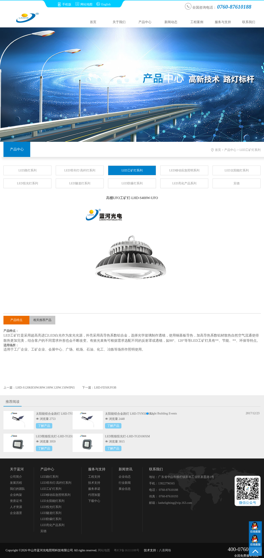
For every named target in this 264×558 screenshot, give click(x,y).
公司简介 (16, 476)
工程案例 (196, 22)
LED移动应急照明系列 (184, 170)
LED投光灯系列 (27, 183)
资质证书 (16, 501)
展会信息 (125, 488)
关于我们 (119, 22)
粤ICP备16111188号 (126, 550)
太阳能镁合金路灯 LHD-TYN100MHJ (60, 413)
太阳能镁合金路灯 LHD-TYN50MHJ (129, 413)
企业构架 (16, 494)
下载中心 (94, 501)
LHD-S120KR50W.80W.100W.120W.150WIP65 (45, 387)
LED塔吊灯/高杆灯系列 (79, 170)
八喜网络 (165, 550)
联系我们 (248, 22)
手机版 (64, 4)
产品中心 (144, 22)
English (103, 4)
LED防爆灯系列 (131, 183)
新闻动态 (170, 22)
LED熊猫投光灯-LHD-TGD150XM (58, 436)
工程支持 (94, 476)
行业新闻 (125, 482)
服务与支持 (223, 22)
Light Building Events (163, 413)
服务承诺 (94, 488)
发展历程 (16, 482)
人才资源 (16, 507)
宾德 (237, 183)
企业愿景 (16, 513)
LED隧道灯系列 (79, 183)
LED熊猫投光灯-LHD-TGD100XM (127, 436)
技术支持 (94, 482)
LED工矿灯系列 (250, 150)
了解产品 (44, 425)
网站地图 (83, 4)
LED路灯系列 (27, 170)
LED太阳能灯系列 (236, 170)
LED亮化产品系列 (184, 183)
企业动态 (125, 476)
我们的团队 (17, 488)
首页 (93, 22)
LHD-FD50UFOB (105, 387)
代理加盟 (94, 494)
